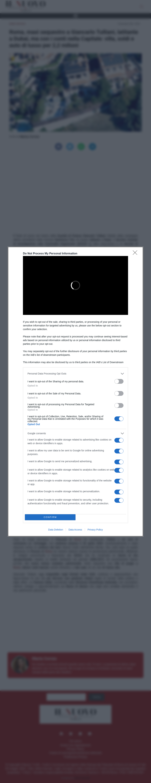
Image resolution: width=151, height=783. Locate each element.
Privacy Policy (95, 529)
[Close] (136, 253)
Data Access (75, 529)
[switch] (118, 381)
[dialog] (75, 391)
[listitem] (75, 374)
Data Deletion (55, 529)
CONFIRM (50, 517)
